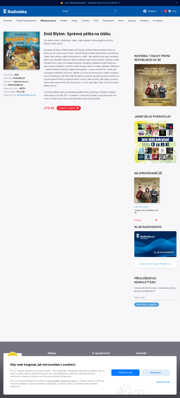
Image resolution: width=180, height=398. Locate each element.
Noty (121, 21)
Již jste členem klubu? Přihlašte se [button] (155, 264)
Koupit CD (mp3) (69, 108)
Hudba (63, 21)
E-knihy (85, 21)
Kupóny (132, 21)
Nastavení (155, 372)
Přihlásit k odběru (147, 304)
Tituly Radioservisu (26, 21)
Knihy (74, 21)
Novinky (8, 21)
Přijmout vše (125, 372)
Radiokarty (108, 21)
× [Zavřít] (176, 2)
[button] (151, 11)
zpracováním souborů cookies (61, 380)
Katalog (144, 21)
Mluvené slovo (48, 21)
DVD (96, 21)
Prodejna (158, 21)
